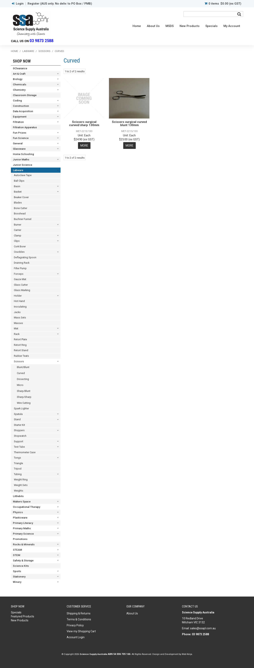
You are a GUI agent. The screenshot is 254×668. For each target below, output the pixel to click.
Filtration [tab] (18, 121)
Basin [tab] (17, 186)
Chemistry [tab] (19, 89)
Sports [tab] (17, 571)
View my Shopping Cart (81, 631)
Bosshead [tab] (20, 213)
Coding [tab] (17, 100)
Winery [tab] (17, 581)
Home (137, 26)
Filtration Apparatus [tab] (25, 127)
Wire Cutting (24, 402)
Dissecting (23, 379)
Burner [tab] (17, 224)
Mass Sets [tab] (20, 317)
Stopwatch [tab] (20, 435)
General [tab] (18, 143)
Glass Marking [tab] (22, 290)
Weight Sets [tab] (21, 485)
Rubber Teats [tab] (21, 355)
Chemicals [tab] (19, 84)
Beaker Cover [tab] (21, 197)
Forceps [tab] (18, 273)
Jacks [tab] (17, 312)
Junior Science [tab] (22, 164)
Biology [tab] (17, 79)
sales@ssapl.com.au (203, 628)
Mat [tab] (16, 328)
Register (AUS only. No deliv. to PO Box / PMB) (60, 3)
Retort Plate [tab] (20, 339)
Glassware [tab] (19, 148)
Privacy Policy (75, 625)
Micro (20, 385)
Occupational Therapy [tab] (26, 506)
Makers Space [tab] (22, 501)
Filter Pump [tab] (20, 268)
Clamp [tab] (17, 235)
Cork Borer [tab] (20, 246)
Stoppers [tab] (19, 430)
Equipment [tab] (19, 116)
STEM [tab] (16, 555)
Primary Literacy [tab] (23, 522)
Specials (211, 26)
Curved (21, 373)
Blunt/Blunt (23, 367)
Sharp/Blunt (23, 390)
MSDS (169, 26)
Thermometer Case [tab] (25, 452)
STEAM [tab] (17, 549)
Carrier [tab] (17, 229)
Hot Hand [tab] (19, 301)
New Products (189, 26)
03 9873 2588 (41, 41)
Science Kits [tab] (21, 565)
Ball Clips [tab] (19, 180)
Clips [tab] (17, 240)
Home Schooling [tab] (23, 154)
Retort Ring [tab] (20, 344)
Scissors (44, 51)
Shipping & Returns (78, 613)
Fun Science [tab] (21, 138)
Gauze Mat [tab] (20, 279)
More (84, 145)
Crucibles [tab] (19, 251)
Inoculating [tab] (20, 306)
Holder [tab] (18, 295)
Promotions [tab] (20, 539)
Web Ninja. (187, 654)
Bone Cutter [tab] (20, 208)
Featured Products (22, 616)
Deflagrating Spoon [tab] (25, 257)
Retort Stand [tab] (21, 350)
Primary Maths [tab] (22, 528)
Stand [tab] (17, 419)
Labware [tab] (18, 170)
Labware (28, 51)
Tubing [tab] (18, 474)
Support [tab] (18, 441)
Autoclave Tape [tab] (23, 175)
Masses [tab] (18, 323)
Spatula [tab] (18, 414)
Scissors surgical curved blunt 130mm (129, 123)
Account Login (76, 637)
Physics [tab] (18, 512)
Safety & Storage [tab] (23, 560)
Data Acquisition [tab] (23, 111)
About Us (153, 26)
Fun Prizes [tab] (19, 132)
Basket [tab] (18, 191)
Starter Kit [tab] (19, 424)
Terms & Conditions (79, 619)
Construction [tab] (21, 105)
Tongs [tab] (17, 457)
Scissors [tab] (19, 361)
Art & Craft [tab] (19, 73)
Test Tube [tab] (19, 446)
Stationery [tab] (19, 576)
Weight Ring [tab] (21, 479)
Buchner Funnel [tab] (22, 219)
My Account (231, 26)
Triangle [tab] (18, 463)
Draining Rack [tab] (21, 262)
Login (20, 3)
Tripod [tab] (17, 468)
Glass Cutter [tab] (21, 284)
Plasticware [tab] (20, 517)
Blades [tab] (18, 202)
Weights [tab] (18, 490)
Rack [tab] (16, 334)
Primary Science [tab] (23, 533)
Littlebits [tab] (18, 496)
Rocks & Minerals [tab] (24, 544)
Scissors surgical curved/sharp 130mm (84, 123)
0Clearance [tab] (20, 68)
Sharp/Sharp (24, 396)
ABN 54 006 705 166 (119, 654)
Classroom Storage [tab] (25, 95)
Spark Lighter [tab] (21, 408)
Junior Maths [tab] (21, 159)
